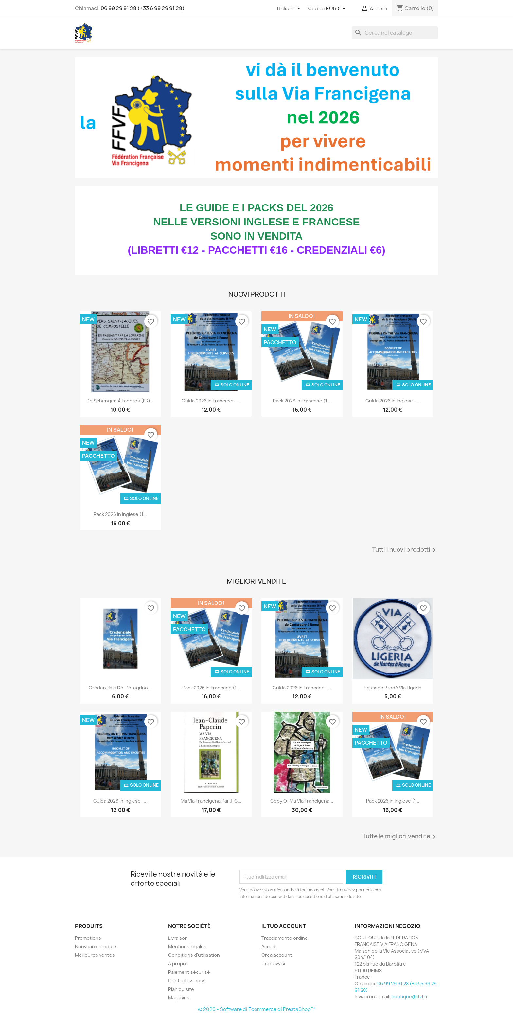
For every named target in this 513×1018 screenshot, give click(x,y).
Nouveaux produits (96, 946)
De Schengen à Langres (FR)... (120, 401)
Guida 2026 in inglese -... (392, 401)
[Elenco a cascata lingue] (290, 9)
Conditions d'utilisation (194, 955)
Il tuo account (283, 926)
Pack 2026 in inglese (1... (120, 514)
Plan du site (181, 989)
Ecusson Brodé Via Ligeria (392, 688)
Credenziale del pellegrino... (120, 688)
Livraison (178, 938)
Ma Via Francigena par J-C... (211, 801)
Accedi (268, 946)
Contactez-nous (187, 980)
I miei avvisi (273, 963)
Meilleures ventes (95, 955)
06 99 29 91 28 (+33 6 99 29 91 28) (143, 8)
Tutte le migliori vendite (400, 837)
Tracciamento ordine (284, 938)
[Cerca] (395, 32)
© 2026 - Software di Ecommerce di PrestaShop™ (256, 1009)
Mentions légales (187, 946)
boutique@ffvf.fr (409, 996)
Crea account (276, 955)
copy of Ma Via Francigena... (301, 801)
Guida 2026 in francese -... (211, 401)
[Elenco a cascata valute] (337, 9)
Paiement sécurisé (189, 972)
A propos (178, 963)
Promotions (88, 938)
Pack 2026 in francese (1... (302, 401)
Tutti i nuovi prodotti (405, 550)
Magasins (178, 997)
